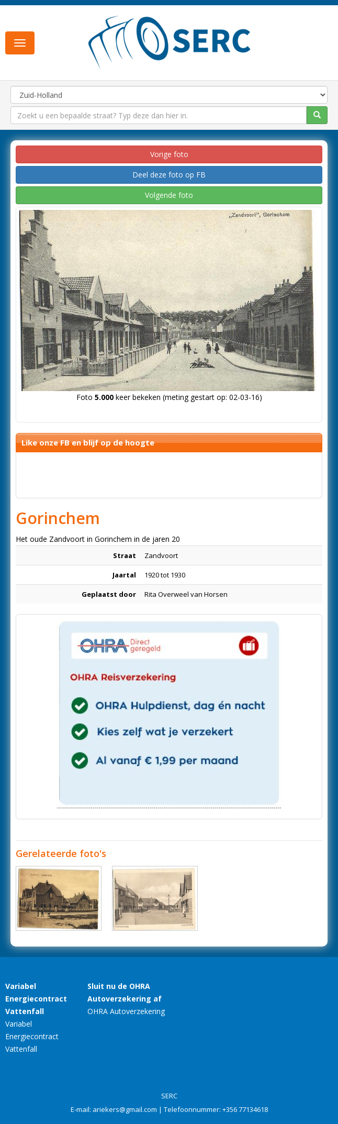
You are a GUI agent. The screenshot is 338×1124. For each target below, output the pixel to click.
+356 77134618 (245, 1109)
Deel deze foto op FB (169, 175)
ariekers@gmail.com (125, 1109)
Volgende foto (169, 195)
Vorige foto (169, 154)
